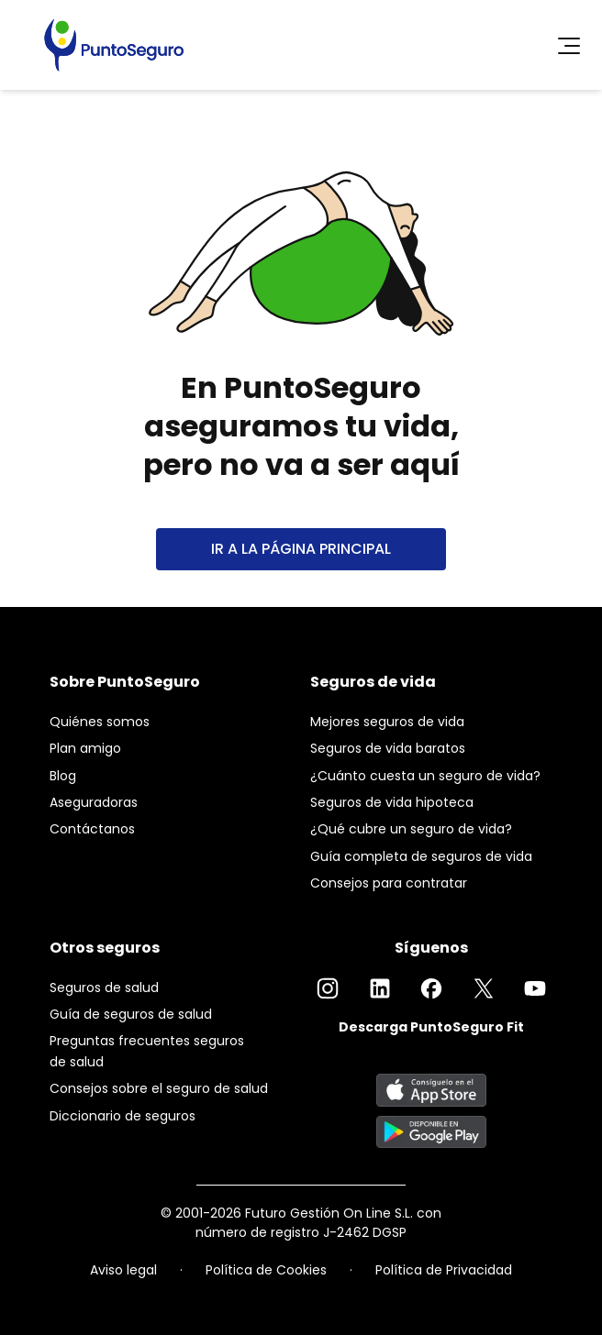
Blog (63, 776)
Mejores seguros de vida (387, 721)
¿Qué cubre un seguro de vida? (411, 829)
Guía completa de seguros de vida (421, 856)
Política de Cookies (266, 1270)
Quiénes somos (100, 721)
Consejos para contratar (388, 883)
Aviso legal (123, 1270)
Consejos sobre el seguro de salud (159, 1088)
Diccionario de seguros (122, 1116)
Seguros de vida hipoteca (392, 802)
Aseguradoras (94, 802)
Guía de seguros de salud (131, 1014)
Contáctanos (92, 829)
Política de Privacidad (443, 1270)
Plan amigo (85, 748)
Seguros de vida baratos (387, 748)
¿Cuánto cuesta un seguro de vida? (425, 776)
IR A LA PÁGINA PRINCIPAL (301, 548)
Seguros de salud (104, 987)
